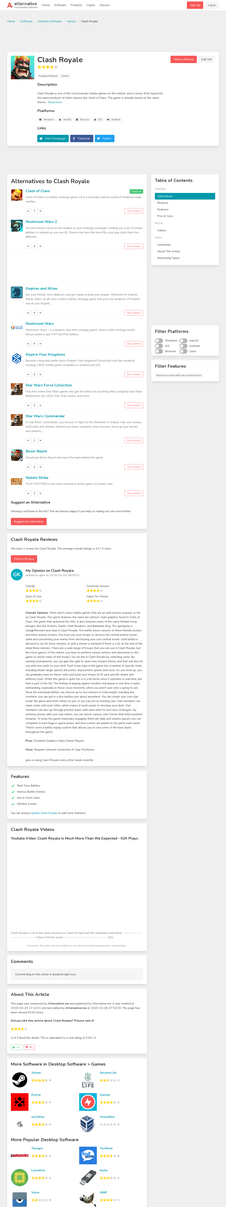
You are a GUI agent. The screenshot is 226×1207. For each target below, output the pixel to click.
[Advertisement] (113, 37)
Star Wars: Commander (45, 416)
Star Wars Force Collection (49, 385)
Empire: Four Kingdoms (45, 354)
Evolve (36, 1095)
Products (76, 5)
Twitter (106, 138)
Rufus (104, 1170)
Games (71, 21)
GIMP (103, 1192)
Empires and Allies (42, 288)
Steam (36, 1073)
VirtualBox (107, 1117)
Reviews (162, 203)
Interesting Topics (168, 258)
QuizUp (105, 1095)
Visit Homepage (55, 138)
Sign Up (195, 5)
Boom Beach (36, 451)
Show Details (134, 210)
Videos (161, 230)
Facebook (84, 138)
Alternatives (165, 196)
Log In (212, 5)
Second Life (108, 1073)
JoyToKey (37, 1117)
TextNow (106, 1148)
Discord (104, 5)
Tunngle (37, 1148)
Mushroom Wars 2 (41, 221)
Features (162, 209)
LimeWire (38, 1170)
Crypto (91, 5)
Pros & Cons (165, 216)
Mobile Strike (37, 477)
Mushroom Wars (40, 323)
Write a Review (184, 59)
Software (60, 5)
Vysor (35, 1192)
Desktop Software (50, 21)
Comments (164, 245)
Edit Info (206, 59)
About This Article (168, 251)
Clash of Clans (38, 191)
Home (46, 5)
